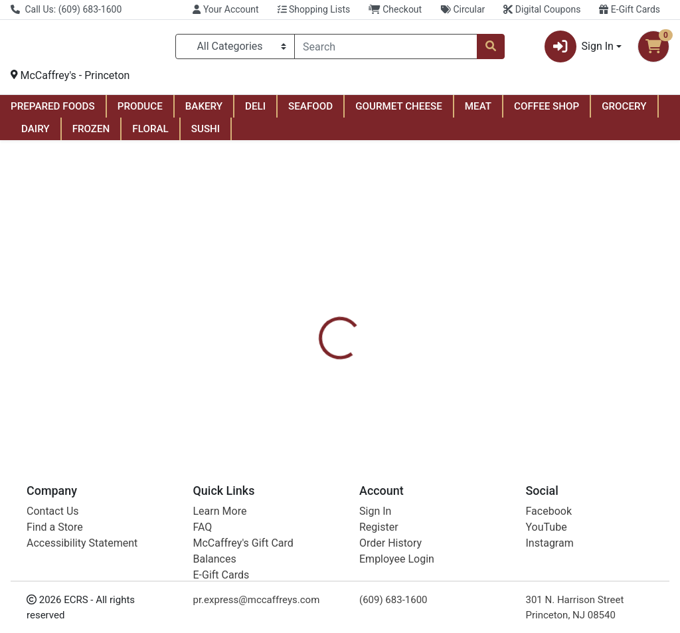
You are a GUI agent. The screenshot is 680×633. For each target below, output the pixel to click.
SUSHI (205, 134)
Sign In (375, 511)
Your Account (225, 9)
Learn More (220, 511)
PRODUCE (140, 112)
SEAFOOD (310, 112)
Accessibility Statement (82, 543)
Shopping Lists (314, 9)
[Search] (385, 49)
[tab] (319, 316)
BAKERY (203, 112)
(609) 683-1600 (393, 600)
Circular (462, 9)
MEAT (478, 112)
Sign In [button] (579, 49)
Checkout (395, 9)
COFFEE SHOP (546, 112)
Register (378, 527)
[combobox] (385, 49)
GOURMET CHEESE (398, 112)
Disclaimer (378, 316)
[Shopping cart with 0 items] (653, 49)
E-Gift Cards (629, 9)
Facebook (549, 511)
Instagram (550, 543)
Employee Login (396, 559)
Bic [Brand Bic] (424, 380)
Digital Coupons (541, 9)
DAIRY (35, 134)
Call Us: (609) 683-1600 (66, 9)
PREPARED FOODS (53, 112)
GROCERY (624, 112)
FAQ (202, 527)
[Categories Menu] (235, 49)
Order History (390, 543)
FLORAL (150, 134)
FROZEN (91, 134)
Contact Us (53, 511)
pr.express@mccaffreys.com (256, 600)
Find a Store (55, 527)
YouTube (546, 527)
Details (319, 316)
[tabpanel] (482, 378)
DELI (255, 112)
